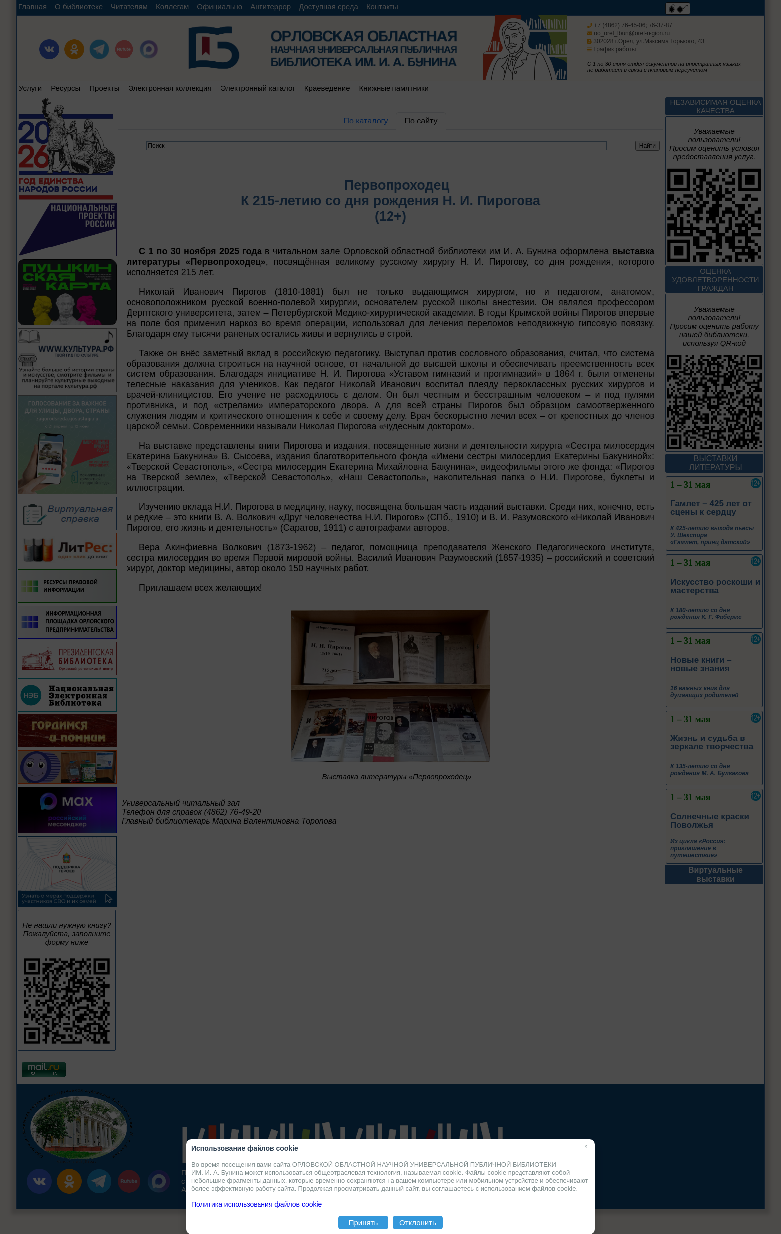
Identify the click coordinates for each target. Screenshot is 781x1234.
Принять (363, 1222)
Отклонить (417, 1222)
